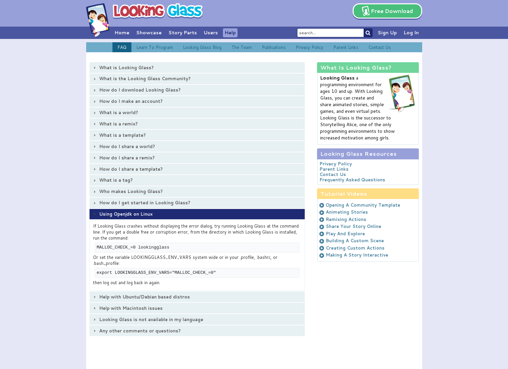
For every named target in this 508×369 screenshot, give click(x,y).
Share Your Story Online (353, 226)
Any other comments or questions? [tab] (136, 331)
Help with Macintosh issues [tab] (127, 308)
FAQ (121, 47)
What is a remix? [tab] (115, 124)
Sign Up (387, 32)
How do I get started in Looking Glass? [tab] (141, 203)
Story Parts (182, 32)
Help (230, 32)
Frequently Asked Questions (352, 180)
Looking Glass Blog (202, 47)
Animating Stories (347, 212)
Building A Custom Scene (355, 241)
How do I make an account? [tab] (127, 101)
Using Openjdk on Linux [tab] (122, 214)
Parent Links (345, 47)
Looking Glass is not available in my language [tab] (147, 319)
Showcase (149, 32)
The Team (242, 47)
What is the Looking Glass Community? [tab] (141, 79)
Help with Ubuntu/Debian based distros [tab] (141, 297)
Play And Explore (345, 234)
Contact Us (379, 47)
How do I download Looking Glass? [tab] (136, 90)
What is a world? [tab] (115, 112)
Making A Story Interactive (357, 255)
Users (211, 32)
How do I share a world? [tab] (123, 146)
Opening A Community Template (363, 205)
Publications (274, 47)
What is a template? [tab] (119, 135)
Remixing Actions (346, 219)
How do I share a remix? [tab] (123, 158)
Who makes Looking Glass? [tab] (127, 191)
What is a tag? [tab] (112, 180)
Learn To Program (154, 47)
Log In (411, 32)
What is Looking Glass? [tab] (123, 68)
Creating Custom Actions (355, 248)
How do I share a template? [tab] (127, 169)
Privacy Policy (309, 47)
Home (121, 32)
